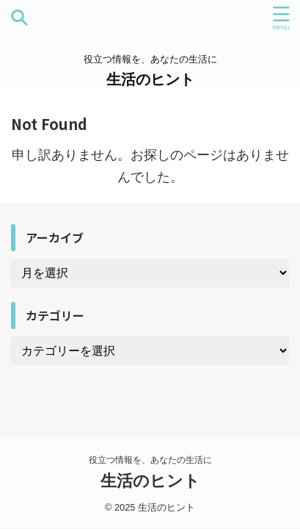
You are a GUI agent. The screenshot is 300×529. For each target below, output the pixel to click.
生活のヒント (150, 79)
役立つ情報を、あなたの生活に (150, 460)
